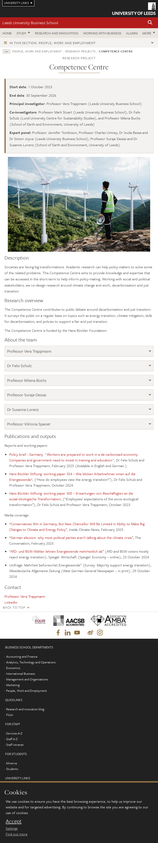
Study (21, 33)
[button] (150, 23)
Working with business (102, 33)
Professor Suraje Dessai (26, 395)
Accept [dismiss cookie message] (14, 821)
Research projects (80, 51)
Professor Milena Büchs (26, 380)
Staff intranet (15, 744)
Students (12, 768)
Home (7, 33)
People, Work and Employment (37, 51)
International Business (20, 673)
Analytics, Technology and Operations (31, 662)
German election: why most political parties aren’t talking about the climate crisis (71, 537)
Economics (13, 667)
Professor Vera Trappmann (29, 351)
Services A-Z (14, 733)
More (146, 33)
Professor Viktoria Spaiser (29, 424)
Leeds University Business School (30, 23)
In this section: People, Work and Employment (52, 42)
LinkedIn (11, 602)
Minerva (11, 763)
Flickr (9, 714)
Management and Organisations (27, 679)
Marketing (13, 685)
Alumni (132, 33)
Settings (12, 828)
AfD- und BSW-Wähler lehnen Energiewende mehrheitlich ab (56, 551)
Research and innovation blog (25, 709)
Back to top (14, 607)
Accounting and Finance (21, 656)
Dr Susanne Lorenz (23, 409)
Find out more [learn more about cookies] (17, 834)
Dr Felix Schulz (19, 366)
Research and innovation (56, 33)
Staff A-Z (12, 739)
